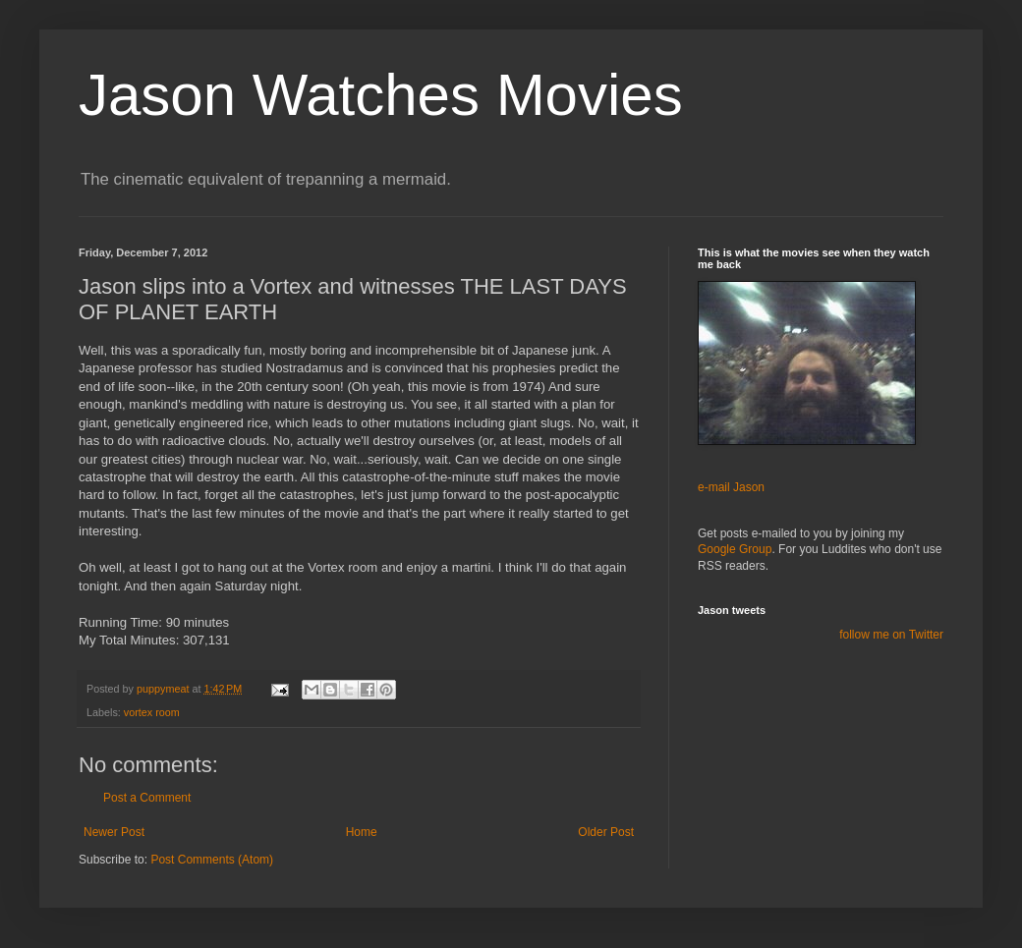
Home (361, 832)
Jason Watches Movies (381, 95)
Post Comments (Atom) (211, 859)
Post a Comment (147, 798)
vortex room (152, 712)
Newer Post (114, 832)
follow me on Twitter (891, 634)
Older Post (606, 832)
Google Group (734, 549)
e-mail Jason (731, 487)
